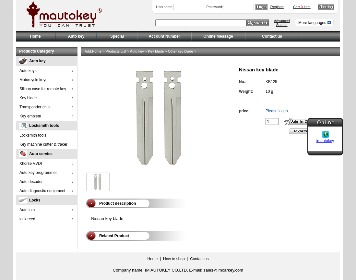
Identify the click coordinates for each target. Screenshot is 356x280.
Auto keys (28, 70)
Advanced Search (282, 23)
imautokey (325, 140)
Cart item (302, 7)
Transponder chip (34, 107)
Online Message (218, 36)
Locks (35, 200)
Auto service (41, 154)
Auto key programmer (38, 172)
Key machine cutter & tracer (43, 144)
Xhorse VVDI (30, 163)
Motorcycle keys (33, 80)
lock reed (27, 219)
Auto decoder (30, 181)
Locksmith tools (44, 125)
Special (117, 36)
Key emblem (30, 116)
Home (35, 36)
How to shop (174, 259)
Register (277, 7)
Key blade (28, 98)
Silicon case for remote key (42, 89)
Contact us (272, 36)
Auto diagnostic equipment (42, 191)
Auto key (37, 61)
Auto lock (27, 210)
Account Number (164, 36)
